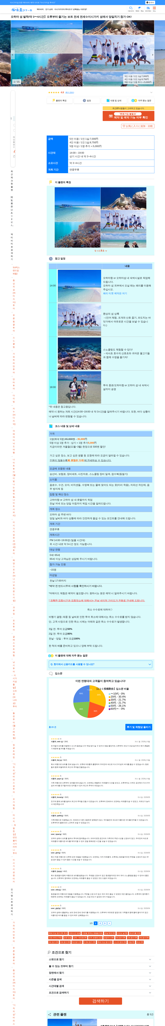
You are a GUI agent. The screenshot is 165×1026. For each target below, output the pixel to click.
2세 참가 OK (144, 938)
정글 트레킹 (14, 751)
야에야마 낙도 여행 (14, 442)
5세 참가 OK (77, 943)
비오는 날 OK (122, 934)
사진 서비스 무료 (55, 938)
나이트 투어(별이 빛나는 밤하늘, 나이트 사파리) (14, 487)
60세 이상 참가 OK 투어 (58, 934)
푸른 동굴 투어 (14, 323)
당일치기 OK (109, 938)
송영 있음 (67, 938)
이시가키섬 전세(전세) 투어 (14, 537)
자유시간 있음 (74, 934)
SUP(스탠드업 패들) (16, 270)
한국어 (151, 3)
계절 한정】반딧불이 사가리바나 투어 (15, 839)
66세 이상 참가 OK (105, 943)
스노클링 (14, 342)
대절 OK (131, 943)
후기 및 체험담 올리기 (139, 727)
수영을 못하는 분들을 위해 (92, 934)
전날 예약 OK (110, 934)
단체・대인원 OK (80, 938)
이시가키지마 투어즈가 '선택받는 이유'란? (70, 9)
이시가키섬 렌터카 (14, 871)
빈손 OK (140, 943)
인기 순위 (49, 9)
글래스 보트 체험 (14, 646)
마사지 (14, 818)
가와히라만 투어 (14, 363)
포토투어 (14, 625)
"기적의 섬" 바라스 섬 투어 (14, 778)
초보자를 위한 (135, 934)
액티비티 (40, 9)
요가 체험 (14, 803)
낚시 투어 (14, 667)
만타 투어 (14, 384)
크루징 (14, 610)
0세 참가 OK (121, 938)
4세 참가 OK (65, 943)
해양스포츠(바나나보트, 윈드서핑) (14, 580)
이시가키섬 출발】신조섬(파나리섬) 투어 (15, 690)
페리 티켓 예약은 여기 (115, 294)
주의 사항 (71, 586)
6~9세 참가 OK (89, 943)
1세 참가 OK (132, 938)
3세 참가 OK (53, 943)
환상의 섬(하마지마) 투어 (14, 294)
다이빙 (14, 398)
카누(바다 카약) (14, 416)
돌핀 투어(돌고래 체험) (14, 725)
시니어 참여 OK (120, 943)
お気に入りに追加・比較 (139, 126)
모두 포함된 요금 (95, 938)
